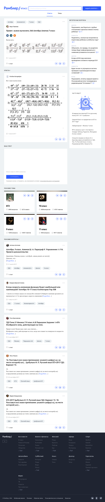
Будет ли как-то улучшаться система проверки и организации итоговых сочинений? (84, 71)
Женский (55, 437)
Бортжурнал (22, 465)
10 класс (43, 206)
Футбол (88, 440)
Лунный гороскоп (91, 467)
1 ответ (9, 63)
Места (37, 467)
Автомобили (23, 456)
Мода (54, 440)
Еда (53, 448)
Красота (55, 442)
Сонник (88, 459)
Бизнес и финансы (41, 437)
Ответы (54, 459)
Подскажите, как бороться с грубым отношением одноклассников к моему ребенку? (85, 30)
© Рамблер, (6, 498)
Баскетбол (89, 445)
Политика (21, 445)
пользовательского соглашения (50, 181)
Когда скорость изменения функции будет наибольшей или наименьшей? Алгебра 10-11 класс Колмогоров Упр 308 (33, 288)
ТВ (19, 482)
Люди (37, 462)
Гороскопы (90, 456)
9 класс (9, 229)
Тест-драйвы (22, 462)
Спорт (88, 437)
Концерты (72, 442)
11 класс (43, 229)
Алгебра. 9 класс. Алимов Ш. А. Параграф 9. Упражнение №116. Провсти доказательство (34, 251)
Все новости (22, 437)
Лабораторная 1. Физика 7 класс (82, 126)
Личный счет (39, 448)
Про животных (23, 487)
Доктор (71, 456)
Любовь (54, 445)
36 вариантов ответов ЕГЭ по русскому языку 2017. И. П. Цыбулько (84, 114)
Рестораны (72, 448)
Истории (38, 459)
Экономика (39, 440)
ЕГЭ (8, 206)
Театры (71, 445)
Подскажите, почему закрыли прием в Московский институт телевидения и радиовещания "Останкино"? (85, 81)
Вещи (37, 465)
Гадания (88, 465)
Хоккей (88, 442)
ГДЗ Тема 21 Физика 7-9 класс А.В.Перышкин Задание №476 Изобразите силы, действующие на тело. (33, 324)
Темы (53, 462)
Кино (70, 440)
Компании (38, 442)
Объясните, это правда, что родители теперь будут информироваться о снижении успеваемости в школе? (85, 50)
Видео (20, 476)
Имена (88, 462)
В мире (20, 440)
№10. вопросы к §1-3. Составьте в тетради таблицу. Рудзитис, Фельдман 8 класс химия (84, 132)
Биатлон (88, 448)
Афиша (71, 437)
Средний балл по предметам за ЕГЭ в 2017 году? (84, 120)
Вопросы (72, 459)
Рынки (37, 445)
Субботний (39, 456)
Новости (21, 459)
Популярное (22, 479)
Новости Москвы (23, 442)
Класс (54, 456)
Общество (21, 448)
